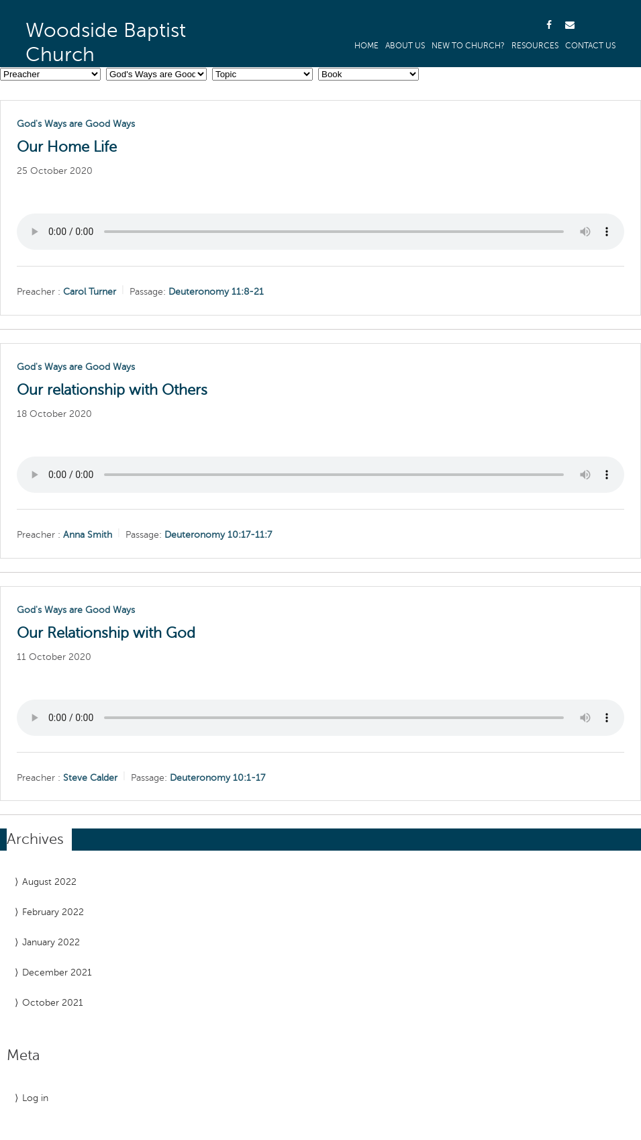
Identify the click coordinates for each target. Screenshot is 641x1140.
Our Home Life (67, 147)
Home (366, 46)
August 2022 (49, 882)
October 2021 (52, 1003)
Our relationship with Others (112, 390)
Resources (534, 46)
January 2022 (51, 942)
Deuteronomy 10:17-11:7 (218, 535)
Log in (35, 1098)
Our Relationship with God (106, 633)
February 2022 (53, 912)
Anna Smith (87, 535)
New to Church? (468, 46)
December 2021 (57, 972)
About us (405, 46)
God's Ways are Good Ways (76, 124)
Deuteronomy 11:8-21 (216, 292)
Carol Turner (89, 292)
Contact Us (590, 46)
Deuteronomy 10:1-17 (217, 777)
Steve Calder (90, 777)
